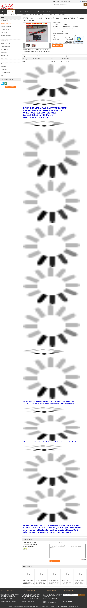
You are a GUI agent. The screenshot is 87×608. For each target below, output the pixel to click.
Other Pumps (4, 58)
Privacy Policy (12, 606)
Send (81, 594)
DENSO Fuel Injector (6, 26)
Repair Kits (3, 66)
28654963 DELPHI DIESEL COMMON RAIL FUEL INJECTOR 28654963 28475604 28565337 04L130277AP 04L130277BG (54, 583)
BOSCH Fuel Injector (6, 21)
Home (3, 11)
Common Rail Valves (6, 61)
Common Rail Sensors (6, 63)
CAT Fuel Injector (5, 29)
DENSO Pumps (4, 55)
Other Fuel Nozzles (5, 46)
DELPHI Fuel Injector (15, 15)
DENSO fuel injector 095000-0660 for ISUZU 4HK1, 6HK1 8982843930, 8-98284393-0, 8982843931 (30, 600)
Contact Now (58, 45)
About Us (19, 11)
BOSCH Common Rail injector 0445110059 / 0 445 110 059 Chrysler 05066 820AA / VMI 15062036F (10, 600)
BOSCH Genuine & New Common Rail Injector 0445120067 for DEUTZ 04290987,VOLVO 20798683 (10, 596)
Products (10, 11)
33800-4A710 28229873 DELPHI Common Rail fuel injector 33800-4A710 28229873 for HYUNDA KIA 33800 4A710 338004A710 (41, 582)
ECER (76, 606)
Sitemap (70, 601)
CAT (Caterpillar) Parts (6, 72)
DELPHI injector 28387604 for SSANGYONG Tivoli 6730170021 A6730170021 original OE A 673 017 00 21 (67, 582)
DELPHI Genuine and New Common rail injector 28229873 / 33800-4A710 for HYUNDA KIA (52, 596)
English (84, 1)
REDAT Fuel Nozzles (6, 43)
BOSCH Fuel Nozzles (6, 35)
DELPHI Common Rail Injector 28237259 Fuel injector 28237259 (28, 580)
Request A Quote (61, 11)
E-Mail (65, 601)
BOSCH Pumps (4, 49)
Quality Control (39, 11)
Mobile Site (66, 603)
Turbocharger (4, 69)
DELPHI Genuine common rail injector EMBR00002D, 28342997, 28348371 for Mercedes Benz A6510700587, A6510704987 (80, 583)
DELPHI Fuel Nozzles (6, 38)
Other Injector (4, 32)
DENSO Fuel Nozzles (6, 41)
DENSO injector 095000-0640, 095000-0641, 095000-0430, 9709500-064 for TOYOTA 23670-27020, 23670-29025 (31, 596)
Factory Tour (28, 11)
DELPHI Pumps (4, 52)
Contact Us (50, 11)
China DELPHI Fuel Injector (22, 606)
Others (2, 75)
